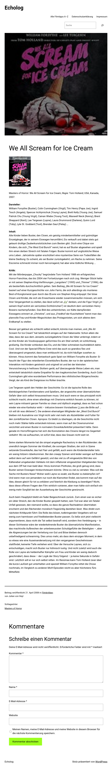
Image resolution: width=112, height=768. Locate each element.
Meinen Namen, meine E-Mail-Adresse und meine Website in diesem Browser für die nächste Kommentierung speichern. (56, 731)
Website (13, 715)
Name (13, 687)
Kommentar (16, 653)
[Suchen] (102, 25)
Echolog (14, 8)
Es (65, 301)
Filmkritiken (47, 592)
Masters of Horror (13, 608)
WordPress (101, 761)
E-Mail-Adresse (18, 701)
